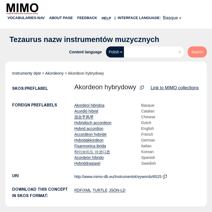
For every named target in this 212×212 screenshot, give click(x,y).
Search (197, 52)
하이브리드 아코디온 (92, 152)
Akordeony (54, 73)
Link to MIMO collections (175, 87)
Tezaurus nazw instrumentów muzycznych (84, 39)
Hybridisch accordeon (93, 123)
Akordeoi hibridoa (89, 105)
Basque (170, 17)
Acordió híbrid (86, 111)
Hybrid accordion (88, 128)
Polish (114, 52)
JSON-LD (117, 190)
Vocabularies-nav (26, 18)
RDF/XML (82, 190)
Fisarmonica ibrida (90, 146)
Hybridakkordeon (89, 140)
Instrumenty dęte (26, 73)
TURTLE (99, 190)
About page (61, 18)
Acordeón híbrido (89, 157)
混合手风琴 (84, 117)
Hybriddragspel (87, 163)
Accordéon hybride (90, 134)
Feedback (87, 18)
